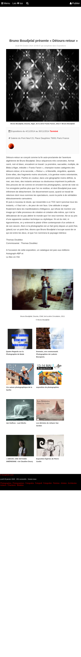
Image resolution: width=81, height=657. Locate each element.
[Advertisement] (40, 23)
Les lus (17, 3)
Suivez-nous (32, 479)
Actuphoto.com (8, 475)
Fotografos (29, 483)
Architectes (72, 483)
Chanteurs (12, 485)
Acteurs (3, 485)
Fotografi (38, 483)
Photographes (5, 483)
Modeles (20, 485)
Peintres (56, 483)
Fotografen (47, 483)
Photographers (18, 483)
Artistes (64, 483)
